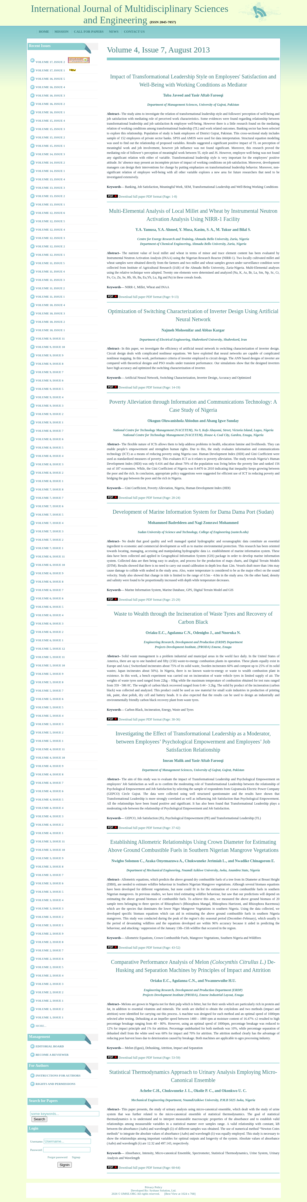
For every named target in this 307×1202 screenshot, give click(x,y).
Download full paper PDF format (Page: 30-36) (149, 719)
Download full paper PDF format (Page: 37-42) (149, 828)
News (113, 32)
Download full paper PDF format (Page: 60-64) (149, 1168)
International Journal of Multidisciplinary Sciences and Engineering (129, 14)
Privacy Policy (153, 1187)
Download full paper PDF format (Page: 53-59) (149, 1058)
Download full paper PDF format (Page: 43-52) (149, 947)
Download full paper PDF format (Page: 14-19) (149, 387)
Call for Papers (89, 32)
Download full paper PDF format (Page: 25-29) (149, 600)
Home (44, 32)
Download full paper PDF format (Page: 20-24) (149, 498)
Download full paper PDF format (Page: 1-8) (148, 196)
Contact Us (134, 32)
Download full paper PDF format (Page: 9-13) (149, 297)
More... (41, 1025)
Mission (61, 32)
